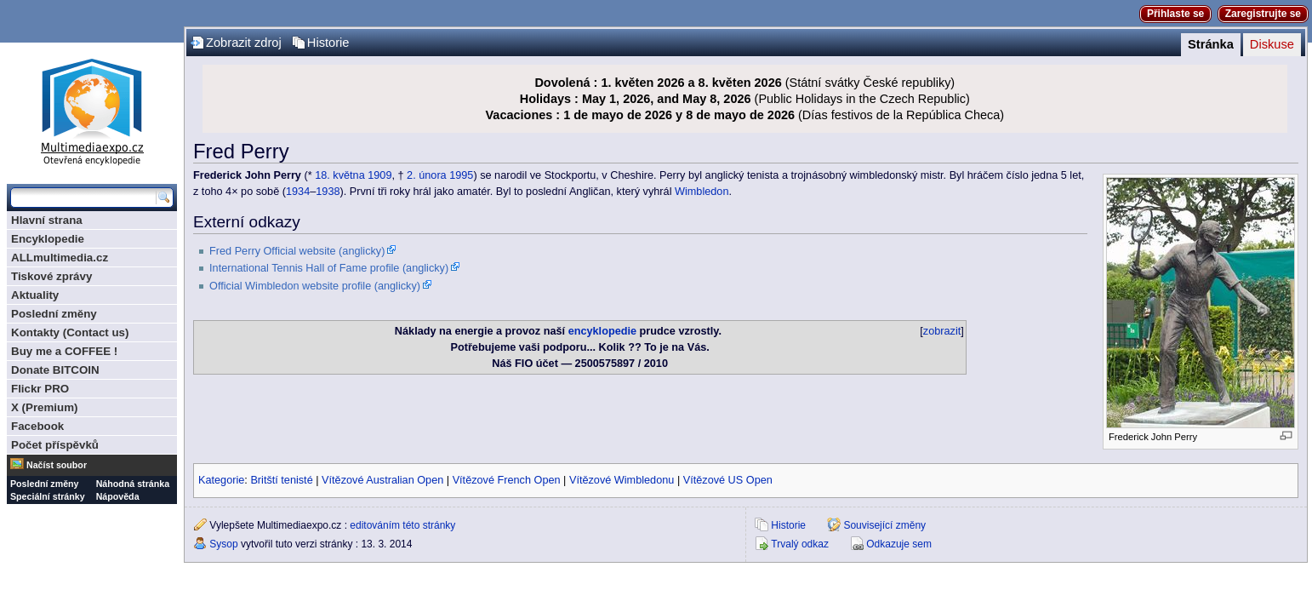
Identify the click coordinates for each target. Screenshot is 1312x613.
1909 (379, 175)
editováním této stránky (402, 525)
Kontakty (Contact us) (69, 332)
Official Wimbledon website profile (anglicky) (314, 286)
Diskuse (1272, 44)
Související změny (884, 525)
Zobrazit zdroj (244, 42)
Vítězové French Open (507, 480)
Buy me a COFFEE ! (64, 351)
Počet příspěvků (55, 444)
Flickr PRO (40, 388)
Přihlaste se (1175, 14)
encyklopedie (602, 331)
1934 (298, 192)
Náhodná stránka (132, 483)
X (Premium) (44, 407)
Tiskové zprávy (51, 276)
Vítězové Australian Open (382, 480)
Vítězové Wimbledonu (621, 480)
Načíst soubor (56, 465)
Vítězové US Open (728, 480)
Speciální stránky (47, 496)
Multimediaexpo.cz (92, 109)
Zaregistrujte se (1263, 14)
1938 (327, 192)
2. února (427, 175)
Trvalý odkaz (800, 544)
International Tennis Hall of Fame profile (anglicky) (328, 268)
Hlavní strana (47, 220)
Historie (328, 42)
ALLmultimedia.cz (59, 257)
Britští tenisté (281, 480)
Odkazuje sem (899, 544)
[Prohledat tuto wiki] (83, 197)
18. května (340, 175)
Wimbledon (701, 192)
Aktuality (35, 295)
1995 (461, 175)
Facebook (37, 426)
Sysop (223, 544)
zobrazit (942, 331)
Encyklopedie (47, 238)
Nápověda (118, 496)
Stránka (1211, 44)
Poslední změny (54, 313)
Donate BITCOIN (55, 370)
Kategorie (221, 480)
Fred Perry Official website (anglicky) (297, 251)
